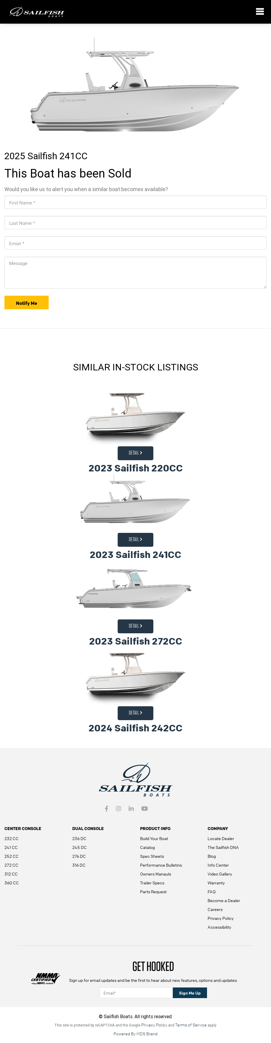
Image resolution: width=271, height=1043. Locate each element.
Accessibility (219, 927)
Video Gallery (220, 873)
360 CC (11, 882)
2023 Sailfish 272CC (135, 641)
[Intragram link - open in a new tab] (118, 809)
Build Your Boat (154, 838)
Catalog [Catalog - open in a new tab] (147, 847)
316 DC (79, 865)
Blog (212, 856)
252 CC (11, 856)
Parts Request (153, 891)
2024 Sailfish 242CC (135, 728)
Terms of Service (191, 1024)
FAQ (212, 891)
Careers (215, 909)
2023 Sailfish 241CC (135, 554)
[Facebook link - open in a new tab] (107, 809)
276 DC (79, 856)
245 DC (79, 847)
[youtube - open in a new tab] (144, 809)
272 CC (11, 865)
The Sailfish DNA (223, 847)
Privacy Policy (221, 918)
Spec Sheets (152, 856)
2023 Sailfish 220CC (135, 468)
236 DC (79, 838)
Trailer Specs (152, 882)
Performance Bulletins (161, 865)
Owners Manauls (155, 873)
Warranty (216, 882)
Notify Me (26, 303)
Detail (135, 453)
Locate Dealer (221, 838)
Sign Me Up (190, 992)
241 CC (11, 847)
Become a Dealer (224, 900)
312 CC (11, 873)
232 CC (11, 838)
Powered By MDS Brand (135, 1033)
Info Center (218, 865)
